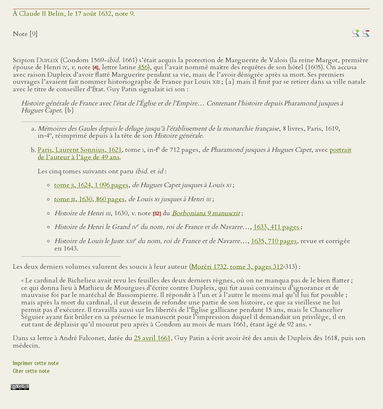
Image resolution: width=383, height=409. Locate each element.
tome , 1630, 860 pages (89, 199)
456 (143, 67)
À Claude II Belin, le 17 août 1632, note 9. (74, 13)
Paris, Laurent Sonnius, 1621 (80, 150)
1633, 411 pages (276, 226)
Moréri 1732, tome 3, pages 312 (237, 266)
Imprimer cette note (36, 363)
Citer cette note (31, 371)
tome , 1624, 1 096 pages (91, 185)
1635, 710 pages (274, 241)
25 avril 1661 (152, 338)
